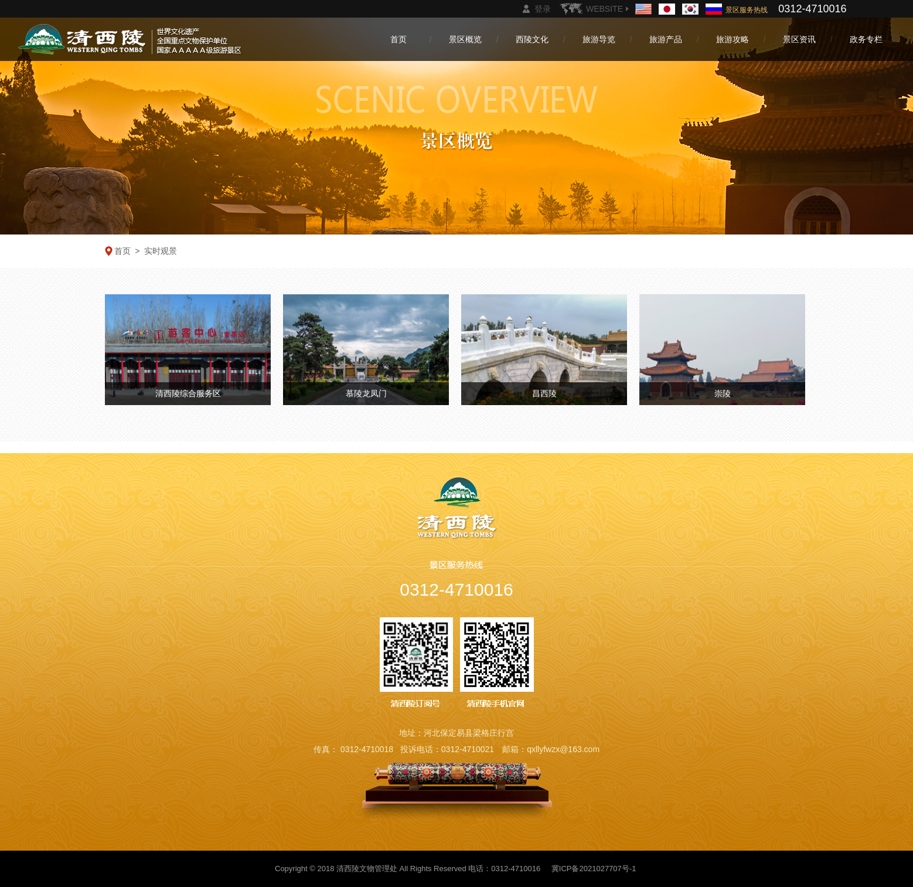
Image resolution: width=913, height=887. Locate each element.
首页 (398, 39)
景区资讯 (799, 39)
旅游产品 (665, 39)
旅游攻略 (732, 39)
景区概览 (465, 39)
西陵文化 (532, 39)
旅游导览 (598, 39)
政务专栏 (866, 39)
